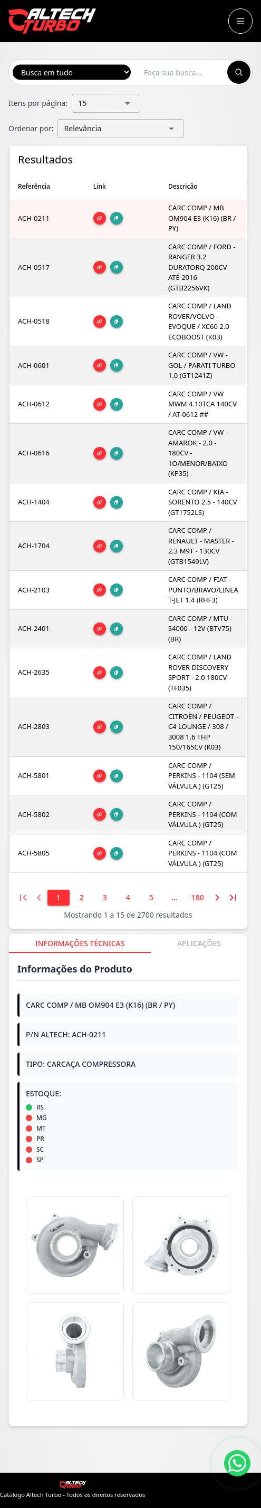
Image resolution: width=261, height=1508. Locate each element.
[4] (128, 898)
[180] (198, 898)
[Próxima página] (217, 898)
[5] (151, 898)
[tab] (80, 943)
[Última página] (233, 898)
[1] (58, 898)
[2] (82, 898)
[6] (174, 898)
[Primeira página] (23, 898)
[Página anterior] (39, 898)
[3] (105, 898)
